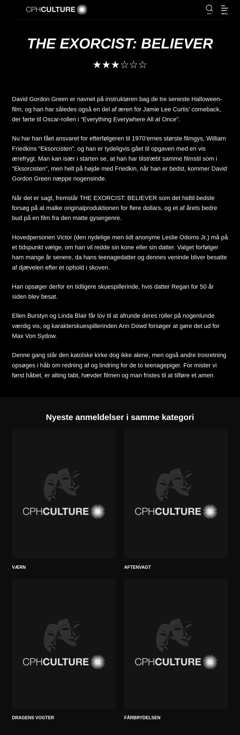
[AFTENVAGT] (176, 494)
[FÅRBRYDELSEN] (176, 644)
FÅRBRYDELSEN (142, 717)
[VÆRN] (64, 494)
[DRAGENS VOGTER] (64, 644)
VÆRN (19, 567)
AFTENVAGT (137, 567)
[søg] (209, 10)
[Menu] (224, 10)
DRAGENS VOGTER (33, 717)
